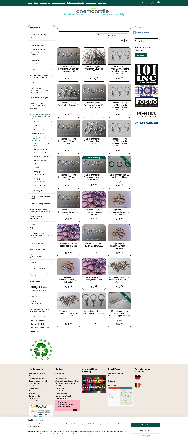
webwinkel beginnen (98, 433)
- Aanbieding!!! (35, 60)
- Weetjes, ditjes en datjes (39, 317)
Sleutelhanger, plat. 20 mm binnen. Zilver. (119, 176)
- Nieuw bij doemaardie (38, 49)
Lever (31, 378)
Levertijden (102, 3)
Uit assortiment (35, 64)
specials (37, 167)
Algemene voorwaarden (37, 373)
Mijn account (147, 2)
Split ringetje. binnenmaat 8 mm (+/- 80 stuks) (119, 245)
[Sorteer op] (111, 35)
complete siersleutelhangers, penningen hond (40, 180)
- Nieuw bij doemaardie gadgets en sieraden (41, 53)
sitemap (86, 433)
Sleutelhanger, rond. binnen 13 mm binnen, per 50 (94, 212)
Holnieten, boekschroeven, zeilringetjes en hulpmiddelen (41, 210)
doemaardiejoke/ (141, 32)
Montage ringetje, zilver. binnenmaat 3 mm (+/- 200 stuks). (68, 313)
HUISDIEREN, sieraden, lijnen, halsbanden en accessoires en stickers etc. (41, 288)
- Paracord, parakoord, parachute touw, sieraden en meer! (40, 36)
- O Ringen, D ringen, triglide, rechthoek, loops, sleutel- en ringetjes (41, 116)
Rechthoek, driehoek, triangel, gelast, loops (42, 186)
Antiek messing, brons (41, 153)
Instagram (111, 381)
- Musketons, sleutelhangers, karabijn (41, 197)
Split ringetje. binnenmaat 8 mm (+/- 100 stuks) (68, 279)
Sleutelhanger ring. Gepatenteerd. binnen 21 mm (94, 141)
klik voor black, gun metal (42, 149)
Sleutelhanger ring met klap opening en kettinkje (94, 312)
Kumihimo (41, 262)
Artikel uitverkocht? (58, 3)
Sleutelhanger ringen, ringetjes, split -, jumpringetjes (42, 138)
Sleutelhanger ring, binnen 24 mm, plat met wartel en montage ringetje (119, 106)
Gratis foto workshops (37, 320)
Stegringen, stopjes (42, 129)
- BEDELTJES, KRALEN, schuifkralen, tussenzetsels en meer (41, 235)
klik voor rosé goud (40, 160)
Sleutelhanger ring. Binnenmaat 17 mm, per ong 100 (68, 212)
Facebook (120, 373)
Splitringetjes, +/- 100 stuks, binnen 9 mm (68, 244)
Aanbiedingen (45, 3)
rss (90, 433)
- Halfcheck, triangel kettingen (40, 204)
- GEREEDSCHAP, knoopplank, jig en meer (41, 217)
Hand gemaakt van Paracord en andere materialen (41, 310)
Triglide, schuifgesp (42, 133)
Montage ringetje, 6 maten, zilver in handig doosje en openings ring (119, 313)
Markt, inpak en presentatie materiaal (39, 274)
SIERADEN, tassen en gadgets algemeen (41, 302)
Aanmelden (141, 55)
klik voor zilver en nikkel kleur (42, 144)
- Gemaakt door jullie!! (37, 324)
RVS (41, 228)
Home (30, 3)
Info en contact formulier (63, 396)
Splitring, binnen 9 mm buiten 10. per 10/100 (93, 244)
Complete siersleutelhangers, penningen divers (40, 172)
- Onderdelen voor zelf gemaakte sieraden (41, 255)
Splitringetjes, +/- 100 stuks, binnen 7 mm (94, 278)
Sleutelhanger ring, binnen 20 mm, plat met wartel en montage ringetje (119, 142)
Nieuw (36, 3)
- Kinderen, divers (36, 296)
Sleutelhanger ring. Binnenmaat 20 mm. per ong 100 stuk (94, 177)
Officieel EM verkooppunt (117, 386)
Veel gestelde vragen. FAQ (39, 328)
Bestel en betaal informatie (38, 381)
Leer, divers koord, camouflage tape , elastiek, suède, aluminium (41, 90)
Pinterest (111, 376)
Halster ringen (37, 191)
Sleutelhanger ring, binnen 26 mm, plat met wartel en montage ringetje (119, 70)
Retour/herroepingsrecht (37, 391)
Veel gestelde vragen (36, 401)
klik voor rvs (38, 164)
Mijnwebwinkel (117, 433)
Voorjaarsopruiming (37, 45)
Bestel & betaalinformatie (75, 3)
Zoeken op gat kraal (41, 243)
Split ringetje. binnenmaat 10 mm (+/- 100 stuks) (119, 212)
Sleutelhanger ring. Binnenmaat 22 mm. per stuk (68, 141)
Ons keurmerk (34, 388)
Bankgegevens (60, 398)
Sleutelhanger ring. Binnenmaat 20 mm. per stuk (68, 177)
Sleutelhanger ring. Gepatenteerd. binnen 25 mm (68, 105)
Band (32, 83)
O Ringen (42, 122)
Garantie (32, 386)
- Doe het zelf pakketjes (38, 268)
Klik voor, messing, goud (42, 156)
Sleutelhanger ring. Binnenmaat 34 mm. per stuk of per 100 (68, 69)
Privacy (31, 376)
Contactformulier (34, 396)
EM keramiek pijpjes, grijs (39, 98)
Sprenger (33, 224)
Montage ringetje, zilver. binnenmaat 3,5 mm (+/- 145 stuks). (119, 279)
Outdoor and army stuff (41, 249)
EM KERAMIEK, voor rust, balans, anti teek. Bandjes (41, 76)
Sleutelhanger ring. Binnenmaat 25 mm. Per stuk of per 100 (94, 105)
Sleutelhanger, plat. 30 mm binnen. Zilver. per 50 (93, 69)
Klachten (32, 393)
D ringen (42, 125)
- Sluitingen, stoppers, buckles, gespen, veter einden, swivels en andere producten (41, 106)
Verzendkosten (91, 3)
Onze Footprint (35, 331)
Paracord (41, 70)
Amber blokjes (35, 281)
